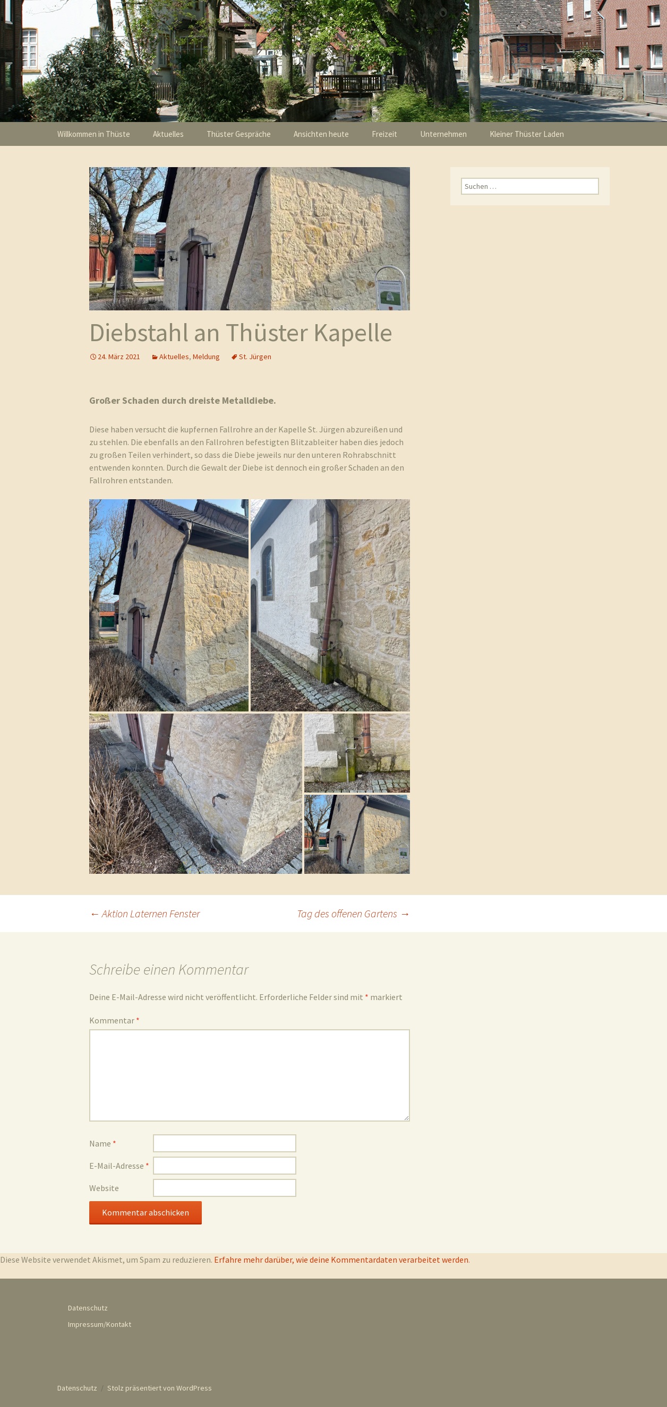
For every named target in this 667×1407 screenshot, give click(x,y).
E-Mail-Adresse (119, 1163)
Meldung (206, 356)
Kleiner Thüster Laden (527, 134)
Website (104, 1185)
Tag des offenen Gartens (353, 910)
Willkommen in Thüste (93, 134)
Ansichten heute (321, 134)
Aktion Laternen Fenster (144, 910)
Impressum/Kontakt (99, 1321)
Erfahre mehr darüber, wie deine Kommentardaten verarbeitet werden (341, 1257)
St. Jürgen (255, 356)
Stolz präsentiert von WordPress (159, 1385)
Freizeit (384, 134)
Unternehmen (443, 134)
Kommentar (114, 1017)
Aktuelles (168, 134)
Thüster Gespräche (239, 134)
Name (102, 1140)
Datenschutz (88, 1305)
